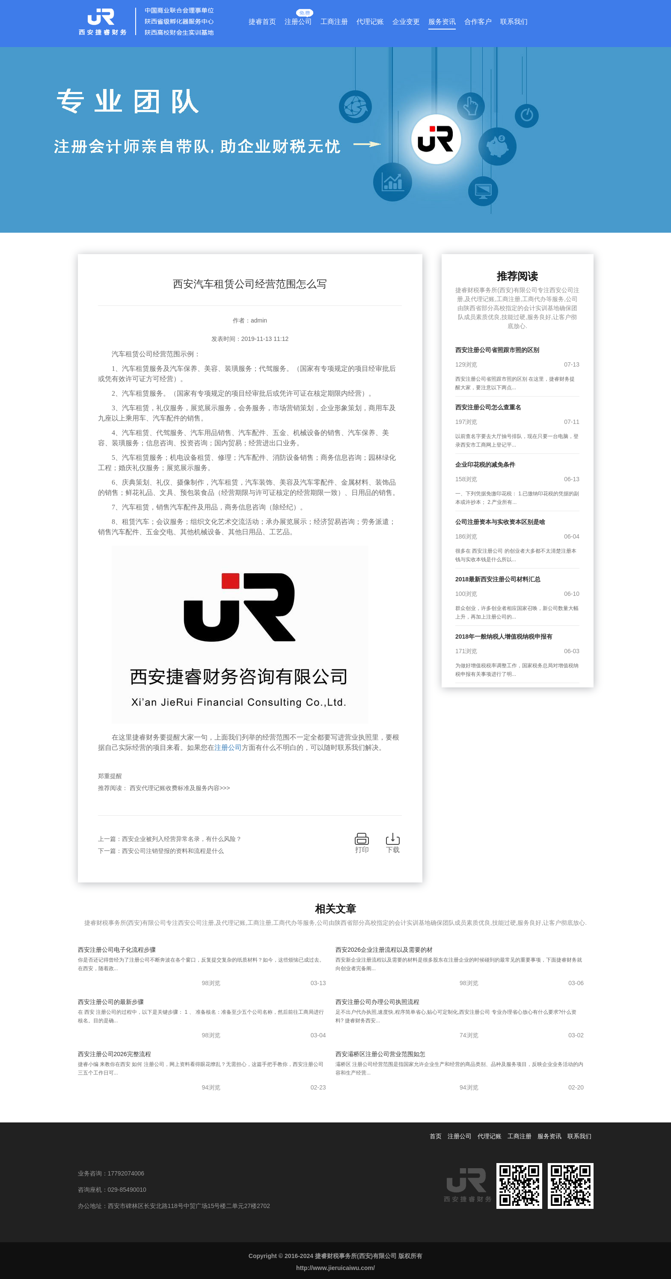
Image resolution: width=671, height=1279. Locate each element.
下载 (393, 849)
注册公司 (298, 19)
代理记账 (370, 21)
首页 (436, 1136)
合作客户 (478, 21)
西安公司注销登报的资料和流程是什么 (173, 850)
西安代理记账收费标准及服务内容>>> (180, 788)
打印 (362, 849)
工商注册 (334, 21)
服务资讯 (442, 21)
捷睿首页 (262, 21)
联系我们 (514, 21)
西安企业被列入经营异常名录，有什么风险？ (182, 838)
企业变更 (406, 21)
